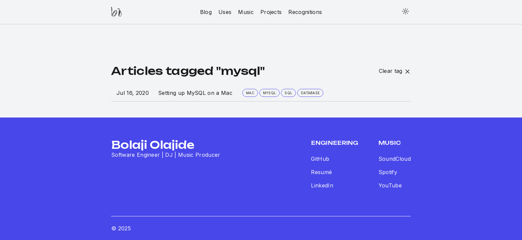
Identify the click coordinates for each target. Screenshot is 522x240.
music (246, 12)
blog (206, 12)
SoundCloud (395, 158)
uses (224, 12)
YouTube (390, 185)
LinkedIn (322, 185)
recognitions (305, 12)
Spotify (388, 172)
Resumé (321, 172)
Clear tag (395, 71)
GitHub (320, 158)
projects (271, 12)
